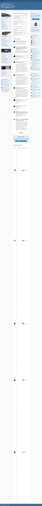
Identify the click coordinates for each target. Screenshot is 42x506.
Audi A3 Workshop (3, 60)
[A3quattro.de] (21, 6)
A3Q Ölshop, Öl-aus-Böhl (4, 28)
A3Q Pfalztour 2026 (5, 87)
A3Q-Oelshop (32, 28)
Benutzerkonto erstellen (36, 19)
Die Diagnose (3, 39)
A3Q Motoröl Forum (3, 44)
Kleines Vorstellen (16, 297)
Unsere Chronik (3, 19)
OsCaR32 (33, 67)
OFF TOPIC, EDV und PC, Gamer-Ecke (16, 182)
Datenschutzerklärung (4, 21)
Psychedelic (16, 307)
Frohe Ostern (16, 362)
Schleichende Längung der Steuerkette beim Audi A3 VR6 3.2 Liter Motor (36, 76)
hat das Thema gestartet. (21, 106)
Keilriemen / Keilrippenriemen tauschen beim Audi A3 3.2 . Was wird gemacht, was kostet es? (16, 434)
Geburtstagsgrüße (16, 155)
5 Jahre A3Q (2, 22)
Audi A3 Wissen (3, 56)
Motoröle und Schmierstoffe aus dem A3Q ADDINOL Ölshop (16, 274)
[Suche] (40, 1)
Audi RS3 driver (34, 36)
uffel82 (25, 451)
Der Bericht (2, 38)
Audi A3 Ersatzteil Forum (4, 59)
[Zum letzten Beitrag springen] (22, 170)
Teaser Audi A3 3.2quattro (4, 61)
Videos (2, 75)
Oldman (16, 164)
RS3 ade (33, 66)
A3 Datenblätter (3, 73)
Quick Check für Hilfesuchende (5, 40)
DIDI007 (33, 65)
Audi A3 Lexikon (3, 57)
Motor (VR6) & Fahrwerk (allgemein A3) (16, 491)
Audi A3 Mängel (3, 55)
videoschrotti (25, 379)
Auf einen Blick (3, 42)
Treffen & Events (3, 25)
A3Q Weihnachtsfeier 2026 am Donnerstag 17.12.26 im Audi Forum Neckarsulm (6, 90)
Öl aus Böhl (16, 249)
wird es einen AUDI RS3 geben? (36, 82)
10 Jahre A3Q (3, 23)
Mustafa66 (34, 40)
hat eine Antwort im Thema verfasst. (21, 41)
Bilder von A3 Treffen (4, 74)
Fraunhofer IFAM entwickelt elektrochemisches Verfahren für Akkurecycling (36, 64)
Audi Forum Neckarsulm (4, 26)
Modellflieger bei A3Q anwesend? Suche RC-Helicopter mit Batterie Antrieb (36, 90)
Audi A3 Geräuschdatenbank (5, 58)
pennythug (34, 42)
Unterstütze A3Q (3, 27)
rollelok (33, 44)
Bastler (33, 38)
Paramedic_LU (25, 240)
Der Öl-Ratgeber (3, 43)
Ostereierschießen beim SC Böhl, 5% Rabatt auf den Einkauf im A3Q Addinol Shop (16, 219)
